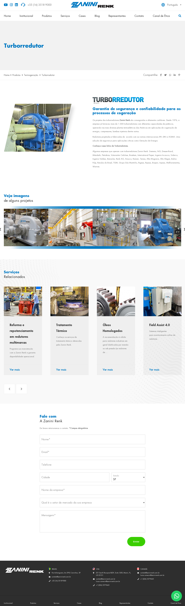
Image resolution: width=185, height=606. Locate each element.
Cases (82, 16)
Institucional (26, 16)
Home (7, 16)
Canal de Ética (161, 16)
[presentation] (63, 542)
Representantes (117, 16)
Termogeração (31, 75)
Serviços (65, 16)
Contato (139, 16)
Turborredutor (48, 75)
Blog (97, 16)
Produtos (47, 16)
